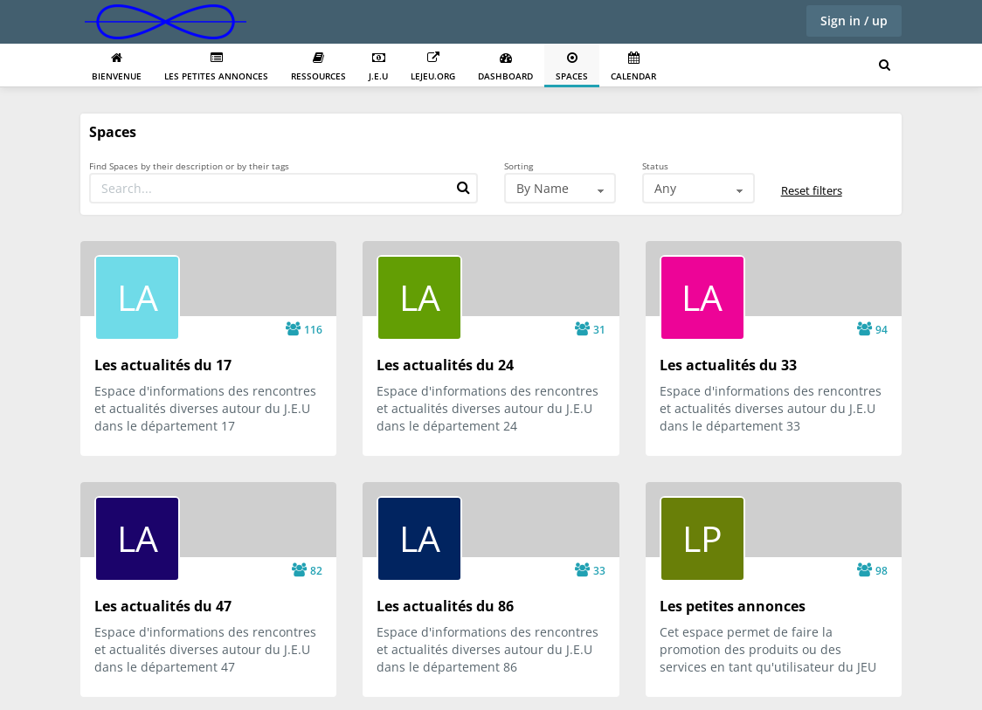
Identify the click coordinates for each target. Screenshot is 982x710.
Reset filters (811, 190)
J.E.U (378, 67)
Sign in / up (854, 20)
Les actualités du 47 (163, 606)
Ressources (318, 67)
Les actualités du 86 (445, 606)
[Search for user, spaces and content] (885, 65)
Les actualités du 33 (728, 365)
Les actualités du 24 (445, 365)
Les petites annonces (216, 67)
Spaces (572, 67)
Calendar (633, 67)
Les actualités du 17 (163, 365)
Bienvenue (117, 67)
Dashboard (505, 67)
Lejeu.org (433, 67)
